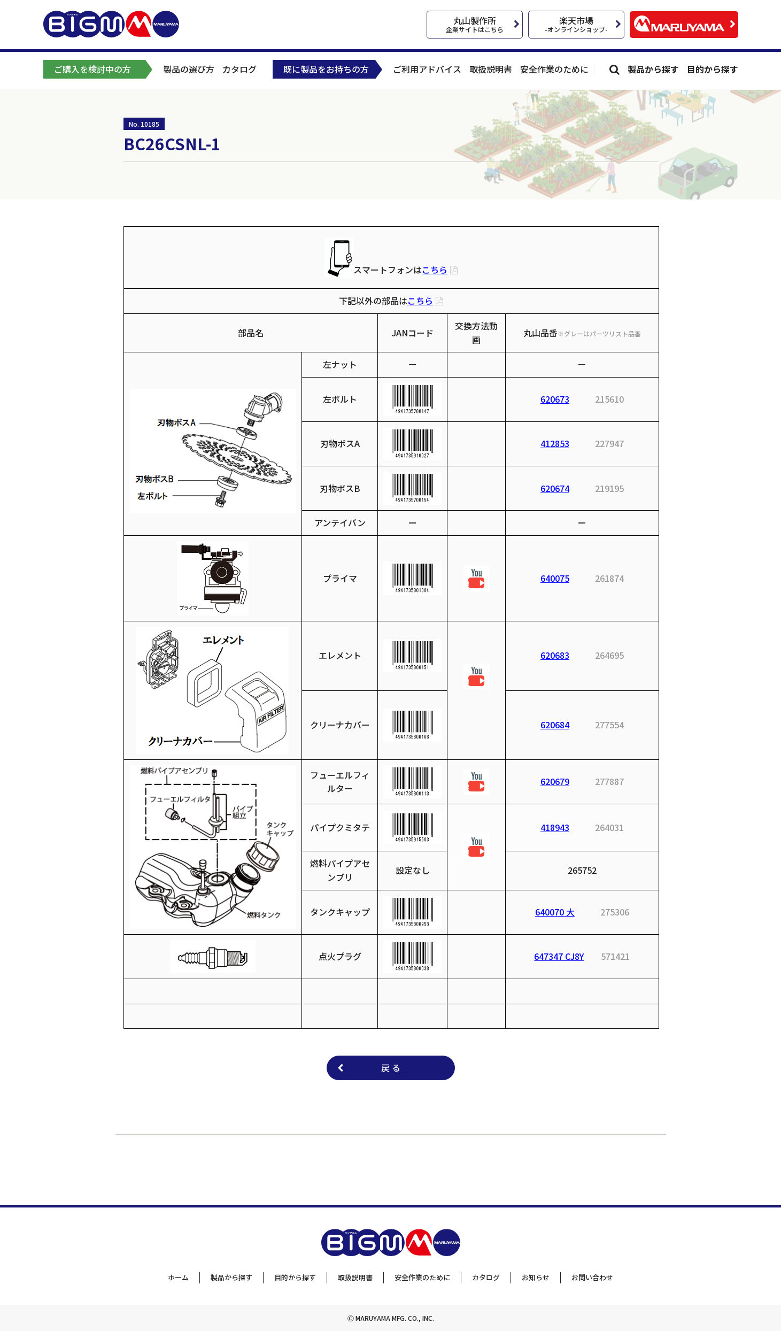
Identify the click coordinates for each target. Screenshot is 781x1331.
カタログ (239, 69)
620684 (554, 724)
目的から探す (712, 69)
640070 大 (555, 911)
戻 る (390, 1067)
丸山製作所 (474, 24)
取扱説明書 (490, 69)
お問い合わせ (592, 1277)
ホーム (178, 1277)
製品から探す (653, 69)
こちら (434, 269)
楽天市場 (576, 24)
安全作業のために (554, 69)
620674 (554, 488)
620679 (554, 781)
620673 (554, 399)
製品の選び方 (188, 69)
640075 (554, 578)
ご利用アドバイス (427, 69)
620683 (554, 655)
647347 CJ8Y (559, 956)
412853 (554, 443)
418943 (554, 827)
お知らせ (536, 1277)
